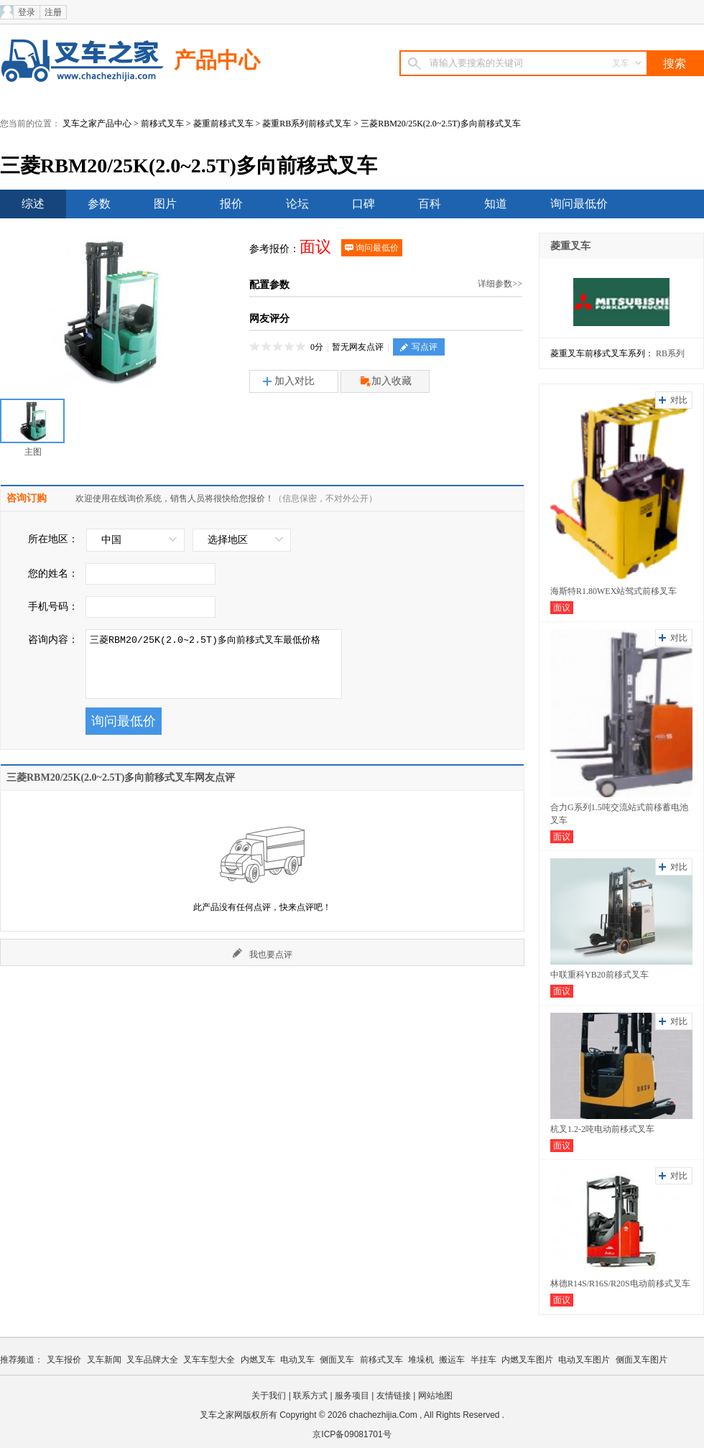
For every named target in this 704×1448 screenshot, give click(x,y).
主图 (32, 428)
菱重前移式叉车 (223, 124)
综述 (33, 204)
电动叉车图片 (584, 1360)
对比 (678, 400)
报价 (231, 204)
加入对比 (289, 381)
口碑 (363, 204)
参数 (99, 204)
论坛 (297, 204)
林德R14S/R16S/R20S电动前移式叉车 (620, 1283)
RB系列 (670, 353)
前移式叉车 (162, 124)
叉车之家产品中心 (96, 124)
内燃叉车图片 (527, 1360)
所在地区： (53, 539)
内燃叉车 (258, 1360)
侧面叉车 (337, 1360)
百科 (429, 204)
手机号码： (53, 606)
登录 (26, 12)
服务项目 (352, 1396)
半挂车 (483, 1360)
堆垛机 (421, 1360)
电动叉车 (297, 1360)
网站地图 (435, 1396)
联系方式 (310, 1396)
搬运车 (452, 1360)
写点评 (418, 347)
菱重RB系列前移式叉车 (306, 124)
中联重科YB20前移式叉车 (599, 975)
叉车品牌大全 (152, 1360)
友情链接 (393, 1396)
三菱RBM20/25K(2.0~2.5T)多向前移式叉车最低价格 (213, 664)
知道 (495, 204)
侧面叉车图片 (641, 1360)
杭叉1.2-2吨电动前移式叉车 (602, 1129)
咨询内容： (53, 639)
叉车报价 (64, 1360)
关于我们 (268, 1396)
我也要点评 (262, 954)
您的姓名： (53, 573)
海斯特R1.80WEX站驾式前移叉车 (613, 591)
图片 (165, 204)
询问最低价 (579, 204)
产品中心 (217, 60)
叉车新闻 (104, 1360)
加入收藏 (386, 381)
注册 (53, 12)
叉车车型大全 (209, 1360)
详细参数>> (500, 284)
